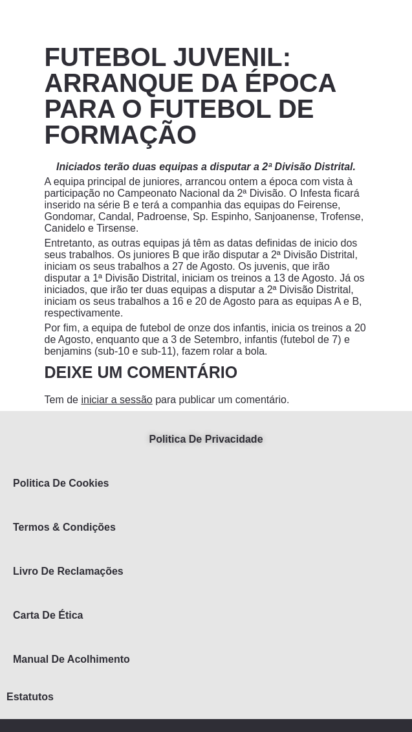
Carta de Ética (48, 615)
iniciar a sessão (116, 399)
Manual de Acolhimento (71, 659)
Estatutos (30, 696)
